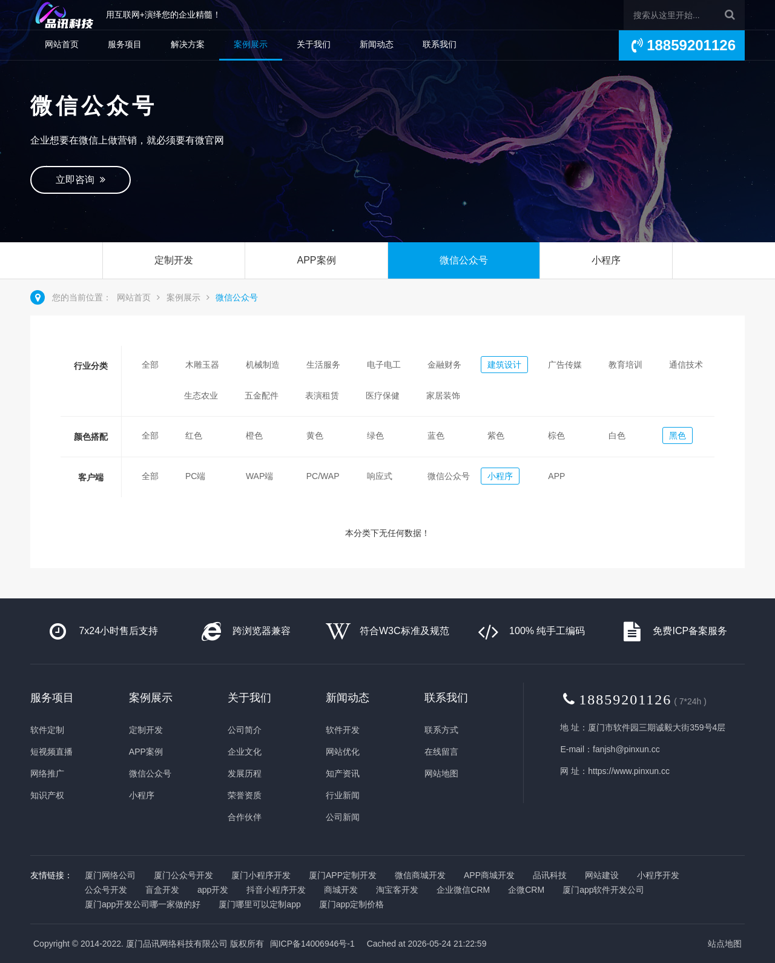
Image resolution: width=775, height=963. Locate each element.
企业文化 (245, 751)
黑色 (677, 435)
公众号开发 (106, 890)
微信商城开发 (420, 875)
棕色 (556, 435)
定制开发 (173, 260)
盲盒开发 (162, 890)
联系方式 (441, 730)
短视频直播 (51, 751)
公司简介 (245, 730)
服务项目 (125, 44)
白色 (616, 435)
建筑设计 (504, 364)
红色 (193, 435)
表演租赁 (322, 395)
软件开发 (343, 730)
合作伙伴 (245, 817)
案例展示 (251, 44)
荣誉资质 (245, 795)
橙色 (254, 435)
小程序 (606, 260)
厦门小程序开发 (261, 875)
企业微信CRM (463, 890)
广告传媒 (565, 364)
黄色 (314, 435)
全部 (150, 364)
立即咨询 (80, 179)
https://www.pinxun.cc (629, 771)
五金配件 (262, 395)
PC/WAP (323, 476)
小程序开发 (658, 875)
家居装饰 (443, 395)
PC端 (195, 476)
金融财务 (444, 364)
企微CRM (526, 890)
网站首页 (62, 44)
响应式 (379, 476)
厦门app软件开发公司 (603, 890)
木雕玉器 (202, 364)
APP (556, 476)
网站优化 (343, 751)
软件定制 (47, 730)
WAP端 (259, 476)
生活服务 (323, 364)
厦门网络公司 (110, 875)
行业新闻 (343, 795)
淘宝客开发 (397, 890)
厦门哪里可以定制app (259, 904)
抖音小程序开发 (276, 890)
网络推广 (47, 773)
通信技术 (686, 364)
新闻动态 (377, 44)
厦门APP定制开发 (343, 875)
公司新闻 (343, 817)
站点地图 (725, 943)
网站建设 (602, 875)
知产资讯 (343, 773)
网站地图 (441, 773)
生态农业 (201, 395)
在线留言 (441, 751)
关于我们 (314, 44)
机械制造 (263, 364)
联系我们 (440, 44)
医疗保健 (383, 395)
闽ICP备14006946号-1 (312, 943)
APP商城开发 (489, 875)
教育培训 (625, 364)
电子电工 (384, 364)
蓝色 (435, 435)
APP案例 (316, 260)
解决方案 (188, 44)
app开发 (212, 890)
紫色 (495, 435)
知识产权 (47, 795)
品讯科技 (550, 875)
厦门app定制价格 (351, 904)
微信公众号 (464, 260)
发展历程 (245, 773)
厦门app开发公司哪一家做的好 (142, 904)
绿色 (375, 435)
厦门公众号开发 (183, 875)
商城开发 (341, 890)
